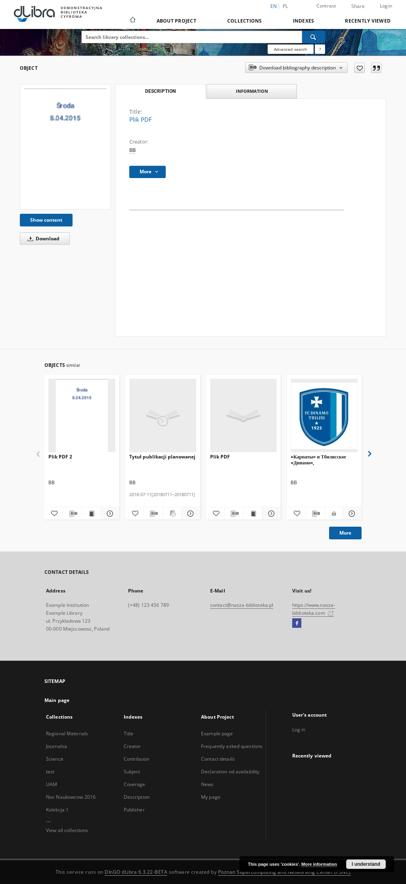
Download (42, 238)
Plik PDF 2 (60, 456)
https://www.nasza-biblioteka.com (313, 609)
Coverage (135, 784)
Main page (56, 700)
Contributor (136, 759)
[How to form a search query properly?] (320, 49)
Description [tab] (160, 91)
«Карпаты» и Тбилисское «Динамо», (318, 459)
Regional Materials (67, 733)
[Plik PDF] (65, 146)
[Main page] (132, 20)
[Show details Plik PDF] (270, 513)
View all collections (67, 830)
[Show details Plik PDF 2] (109, 513)
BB (132, 150)
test (50, 771)
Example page (217, 733)
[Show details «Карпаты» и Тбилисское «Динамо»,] (351, 513)
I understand (366, 864)
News (207, 784)
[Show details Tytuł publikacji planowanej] (189, 513)
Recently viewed (368, 20)
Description (136, 797)
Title (129, 733)
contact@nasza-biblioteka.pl (241, 605)
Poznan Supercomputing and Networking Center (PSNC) (284, 872)
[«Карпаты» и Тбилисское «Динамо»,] (324, 416)
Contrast (326, 5)
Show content (46, 220)
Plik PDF (220, 456)
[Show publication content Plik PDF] (252, 513)
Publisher (134, 809)
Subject (132, 771)
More (345, 532)
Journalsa (56, 746)
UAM (51, 784)
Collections (244, 20)
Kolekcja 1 (57, 809)
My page (210, 797)
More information (319, 864)
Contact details (218, 759)
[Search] (313, 37)
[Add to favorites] (359, 68)
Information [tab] (252, 91)
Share (358, 6)
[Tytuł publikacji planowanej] (163, 416)
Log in (299, 729)
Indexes (303, 20)
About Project (176, 20)
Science (54, 759)
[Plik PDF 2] (82, 416)
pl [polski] (285, 6)
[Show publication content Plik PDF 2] (91, 513)
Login (386, 5)
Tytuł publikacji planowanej (162, 456)
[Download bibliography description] (72, 513)
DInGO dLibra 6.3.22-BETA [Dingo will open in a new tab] (136, 872)
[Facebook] (296, 623)
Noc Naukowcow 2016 (71, 797)
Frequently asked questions (231, 746)
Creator (132, 746)
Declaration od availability (230, 771)
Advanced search (290, 49)
